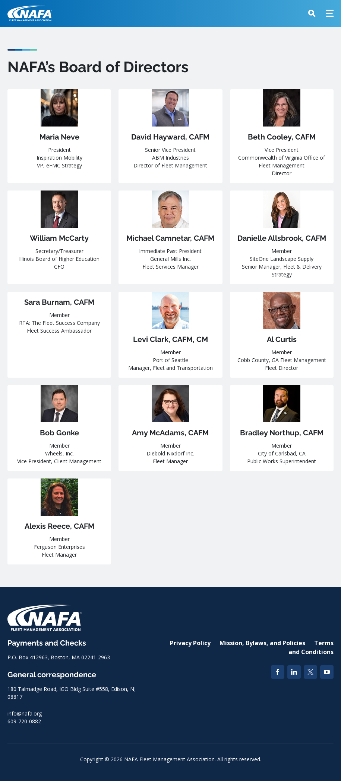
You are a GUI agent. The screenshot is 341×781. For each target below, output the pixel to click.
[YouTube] (327, 672)
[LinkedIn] (294, 672)
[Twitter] (310, 672)
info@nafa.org (24, 713)
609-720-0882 (24, 721)
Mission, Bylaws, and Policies (262, 643)
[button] (312, 13)
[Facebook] (277, 672)
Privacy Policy (190, 643)
